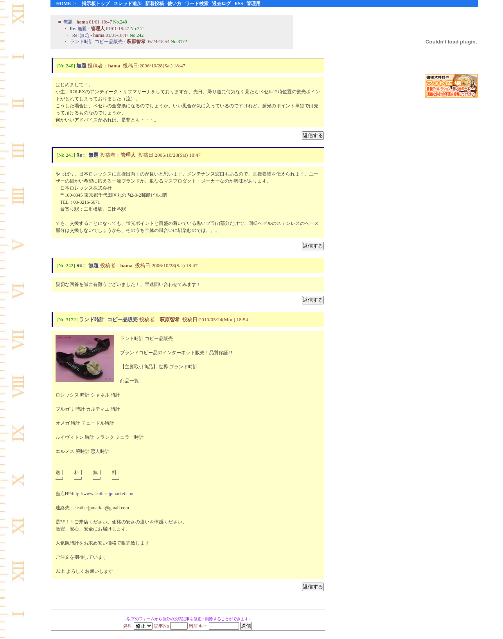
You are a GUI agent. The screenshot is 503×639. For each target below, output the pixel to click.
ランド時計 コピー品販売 (96, 41)
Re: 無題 (78, 28)
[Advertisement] (451, 226)
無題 (68, 22)
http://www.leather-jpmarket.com (103, 495)
